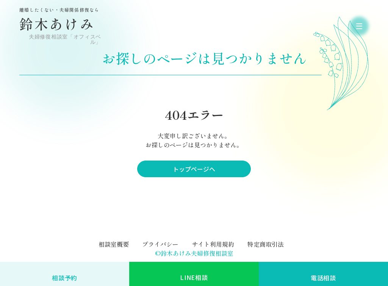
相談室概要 (114, 244)
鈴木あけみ (61, 26)
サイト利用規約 (213, 244)
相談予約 (64, 277)
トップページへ (194, 168)
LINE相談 (194, 277)
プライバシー (160, 244)
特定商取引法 (265, 244)
